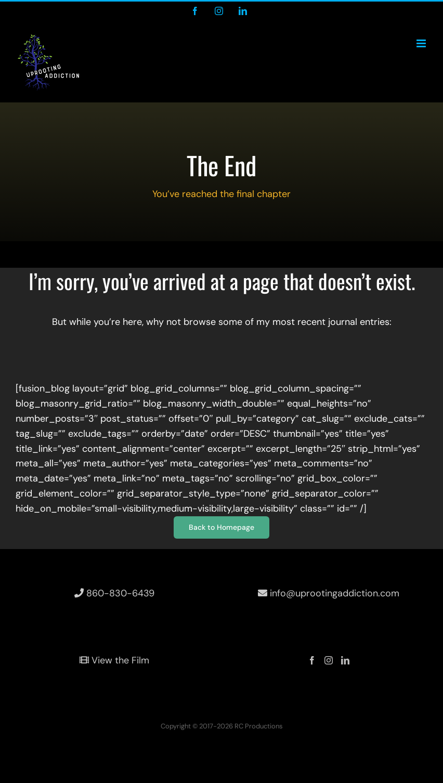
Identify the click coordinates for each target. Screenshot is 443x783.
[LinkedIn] (345, 660)
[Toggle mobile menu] (421, 43)
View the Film (114, 660)
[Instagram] (328, 660)
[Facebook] (312, 660)
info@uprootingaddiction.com (328, 593)
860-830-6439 (114, 593)
